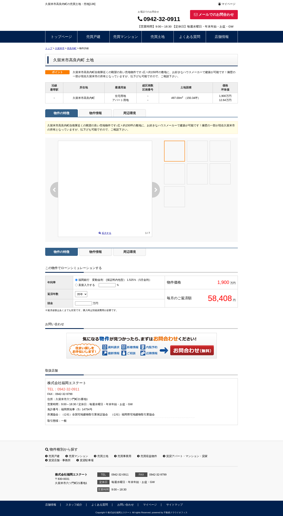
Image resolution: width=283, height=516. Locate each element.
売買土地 (158, 37)
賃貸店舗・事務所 (58, 460)
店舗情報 (222, 37)
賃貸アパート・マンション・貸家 (185, 456)
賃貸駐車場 (85, 460)
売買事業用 (122, 456)
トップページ (61, 37)
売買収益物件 (147, 456)
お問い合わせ (192, 350)
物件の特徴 (61, 113)
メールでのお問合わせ (214, 15)
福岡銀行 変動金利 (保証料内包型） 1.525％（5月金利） (115, 279)
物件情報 (95, 113)
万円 (95, 303)
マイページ (226, 4)
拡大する (105, 233)
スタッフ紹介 (74, 504)
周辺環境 (129, 113)
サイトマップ (174, 504)
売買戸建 (93, 37)
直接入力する (86, 284)
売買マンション (125, 37)
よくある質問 (189, 37)
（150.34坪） (192, 97)
